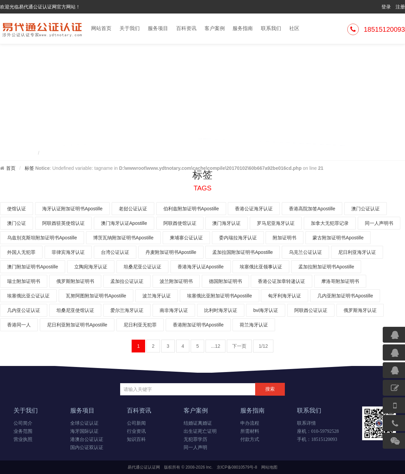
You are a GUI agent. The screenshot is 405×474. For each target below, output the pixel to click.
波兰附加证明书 (176, 281)
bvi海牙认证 (265, 310)
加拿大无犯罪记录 (330, 223)
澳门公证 (16, 223)
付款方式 (249, 439)
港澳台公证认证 (86, 439)
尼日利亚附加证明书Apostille (77, 324)
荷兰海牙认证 (254, 324)
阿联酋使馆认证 (179, 223)
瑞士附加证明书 (23, 281)
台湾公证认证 (115, 252)
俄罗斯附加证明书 (75, 281)
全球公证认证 (84, 423)
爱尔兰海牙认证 (126, 310)
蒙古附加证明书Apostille (338, 237)
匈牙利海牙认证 (284, 295)
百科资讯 (186, 28)
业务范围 (23, 431)
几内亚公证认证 (23, 310)
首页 (11, 168)
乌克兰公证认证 (305, 252)
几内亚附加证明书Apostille (345, 295)
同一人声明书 (379, 223)
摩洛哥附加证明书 (340, 281)
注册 (400, 6)
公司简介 (23, 423)
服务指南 (243, 28)
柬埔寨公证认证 (186, 237)
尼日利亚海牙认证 (357, 252)
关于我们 (129, 28)
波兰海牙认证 (156, 295)
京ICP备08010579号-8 (237, 467)
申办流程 (249, 423)
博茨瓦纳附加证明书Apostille (123, 237)
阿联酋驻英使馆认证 (63, 223)
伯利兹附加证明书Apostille (191, 208)
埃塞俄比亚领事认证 (261, 266)
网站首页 (101, 28)
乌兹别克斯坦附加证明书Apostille (42, 237)
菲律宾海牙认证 (68, 252)
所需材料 (249, 431)
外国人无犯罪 (21, 252)
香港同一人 (19, 324)
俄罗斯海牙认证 (360, 310)
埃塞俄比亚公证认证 (28, 295)
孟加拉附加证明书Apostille (326, 266)
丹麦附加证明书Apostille (170, 252)
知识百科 (136, 439)
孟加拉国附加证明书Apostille (242, 252)
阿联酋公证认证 (310, 310)
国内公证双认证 (86, 447)
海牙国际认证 (84, 431)
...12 (215, 346)
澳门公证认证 (365, 208)
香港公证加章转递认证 (281, 281)
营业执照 (23, 439)
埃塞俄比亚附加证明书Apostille (219, 295)
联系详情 (306, 423)
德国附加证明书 (225, 281)
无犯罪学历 (195, 439)
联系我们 (271, 28)
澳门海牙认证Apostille (124, 223)
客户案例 (215, 28)
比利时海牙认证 (220, 310)
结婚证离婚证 (198, 423)
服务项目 (158, 28)
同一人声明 (195, 447)
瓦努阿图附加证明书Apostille (96, 295)
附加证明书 (284, 237)
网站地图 (269, 467)
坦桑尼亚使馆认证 (75, 310)
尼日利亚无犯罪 (140, 324)
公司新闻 (136, 423)
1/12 (263, 346)
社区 (294, 28)
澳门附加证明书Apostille (32, 266)
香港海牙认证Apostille (201, 266)
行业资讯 (136, 431)
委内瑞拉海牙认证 (238, 237)
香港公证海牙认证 (254, 208)
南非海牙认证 (174, 310)
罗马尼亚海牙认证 (276, 223)
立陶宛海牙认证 (90, 266)
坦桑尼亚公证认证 (142, 266)
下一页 (239, 346)
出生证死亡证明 (200, 431)
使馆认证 (16, 208)
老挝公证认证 (133, 208)
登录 (386, 6)
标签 (29, 168)
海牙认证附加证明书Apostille (72, 208)
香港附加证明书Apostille (198, 324)
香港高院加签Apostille (312, 208)
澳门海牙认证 (226, 223)
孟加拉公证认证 (126, 281)
